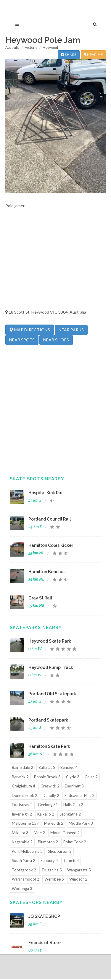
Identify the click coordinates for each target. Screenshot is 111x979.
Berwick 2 (20, 776)
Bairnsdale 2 (22, 767)
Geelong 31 (48, 804)
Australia (12, 47)
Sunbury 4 (49, 860)
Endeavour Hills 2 (79, 795)
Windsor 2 (78, 879)
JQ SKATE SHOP (44, 916)
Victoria (31, 47)
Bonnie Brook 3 (47, 776)
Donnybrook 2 (24, 795)
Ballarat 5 (46, 767)
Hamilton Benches (46, 571)
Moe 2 (39, 832)
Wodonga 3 (22, 888)
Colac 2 (91, 776)
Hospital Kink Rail (46, 492)
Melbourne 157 (25, 823)
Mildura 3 (20, 832)
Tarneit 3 (71, 860)
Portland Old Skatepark (52, 693)
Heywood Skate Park (49, 641)
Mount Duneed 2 (65, 832)
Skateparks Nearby (36, 627)
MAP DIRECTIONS (29, 330)
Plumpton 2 (48, 841)
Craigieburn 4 (23, 786)
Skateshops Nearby (36, 902)
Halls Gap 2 (73, 804)
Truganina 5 (51, 870)
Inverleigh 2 (22, 814)
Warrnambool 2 (25, 879)
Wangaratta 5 (79, 870)
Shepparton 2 (60, 851)
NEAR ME (93, 55)
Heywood (50, 47)
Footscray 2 (22, 804)
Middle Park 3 (81, 823)
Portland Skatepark (48, 720)
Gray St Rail (40, 598)
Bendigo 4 (69, 767)
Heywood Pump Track (50, 667)
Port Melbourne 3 (27, 851)
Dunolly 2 (51, 795)
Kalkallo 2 (45, 814)
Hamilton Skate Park (49, 746)
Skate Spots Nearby (37, 479)
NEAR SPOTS (22, 339)
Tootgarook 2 (24, 870)
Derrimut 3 (74, 786)
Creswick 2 (50, 786)
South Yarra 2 (23, 860)
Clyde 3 (72, 776)
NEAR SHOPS (56, 339)
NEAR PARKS (71, 329)
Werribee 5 (54, 879)
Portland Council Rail (49, 519)
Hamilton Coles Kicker (50, 545)
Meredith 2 (53, 823)
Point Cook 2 (74, 841)
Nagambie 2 (22, 841)
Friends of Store (44, 942)
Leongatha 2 (70, 814)
